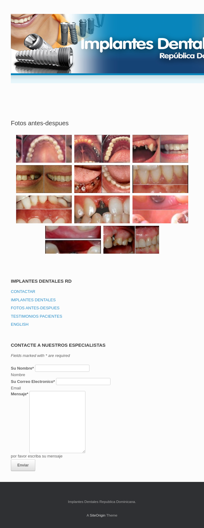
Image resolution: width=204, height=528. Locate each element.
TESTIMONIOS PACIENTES (36, 316)
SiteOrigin (98, 515)
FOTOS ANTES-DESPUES (35, 308)
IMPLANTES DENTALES (33, 300)
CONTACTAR (23, 291)
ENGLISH (19, 324)
